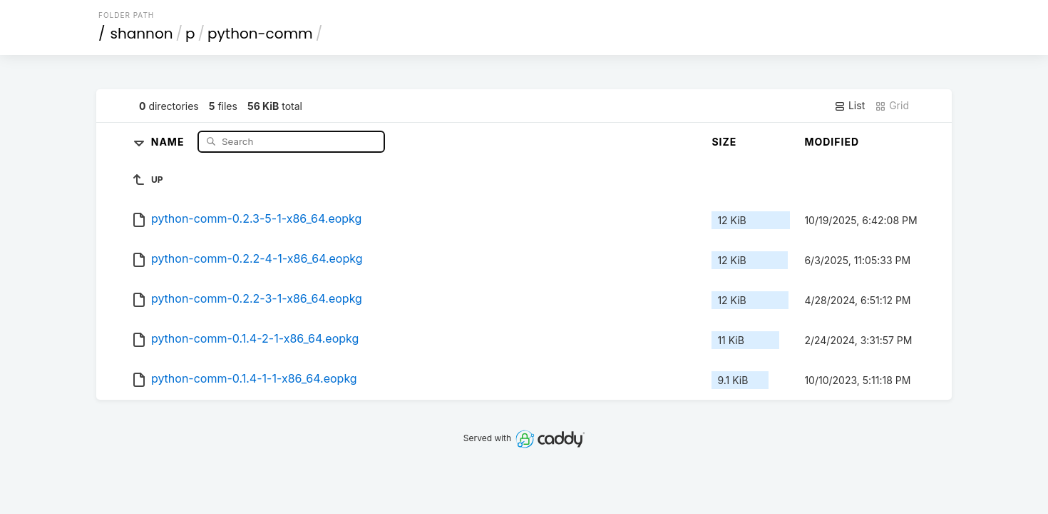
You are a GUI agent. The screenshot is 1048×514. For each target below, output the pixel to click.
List (849, 105)
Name (169, 141)
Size (723, 142)
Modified (831, 142)
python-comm (260, 34)
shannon (142, 34)
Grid (892, 105)
